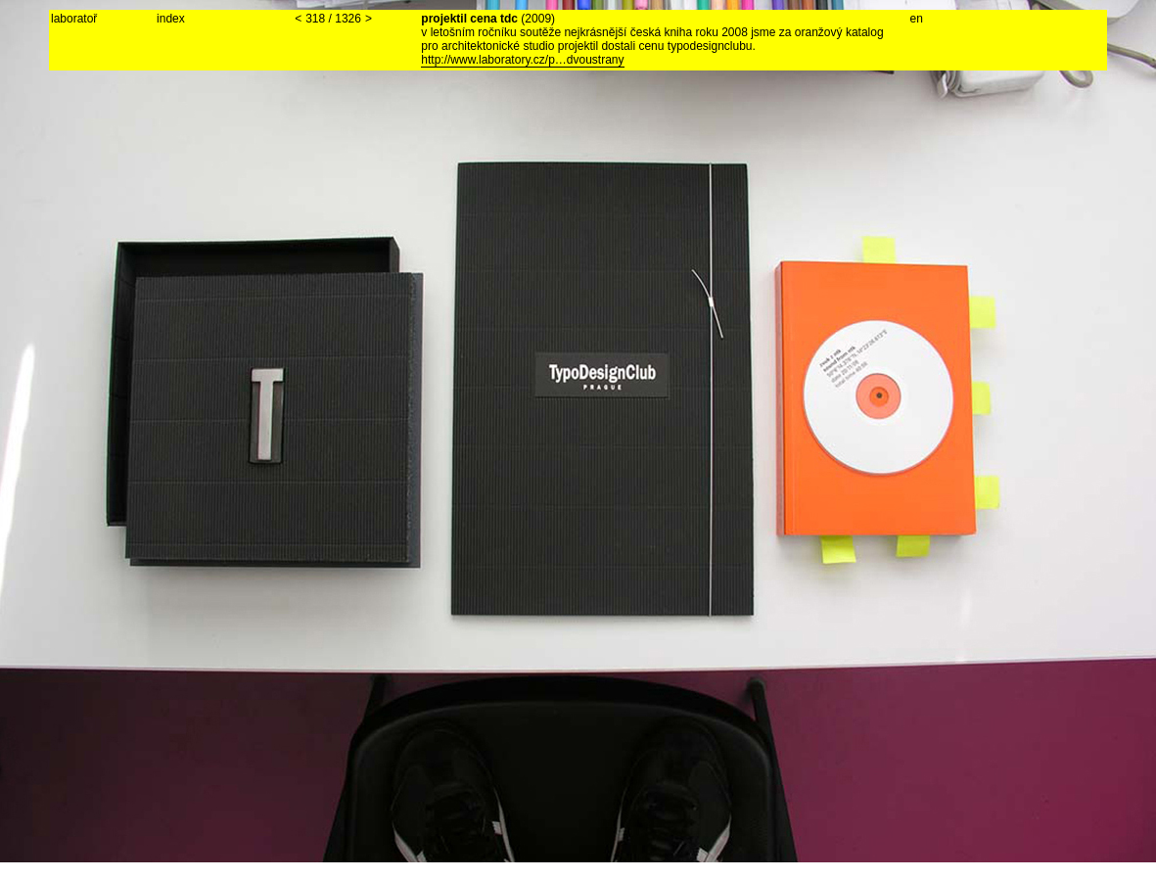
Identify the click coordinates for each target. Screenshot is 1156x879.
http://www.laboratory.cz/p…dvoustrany (522, 60)
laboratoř (74, 18)
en (916, 18)
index (171, 18)
